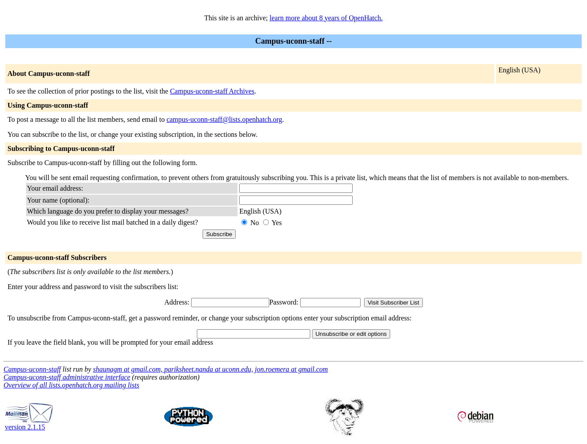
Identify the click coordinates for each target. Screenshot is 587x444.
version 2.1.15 (29, 424)
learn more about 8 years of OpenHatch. (326, 18)
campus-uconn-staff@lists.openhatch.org (224, 119)
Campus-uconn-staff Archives (212, 91)
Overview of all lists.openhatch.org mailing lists (71, 385)
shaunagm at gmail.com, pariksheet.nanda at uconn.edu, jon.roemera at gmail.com (210, 369)
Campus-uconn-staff (32, 369)
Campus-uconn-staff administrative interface (67, 377)
